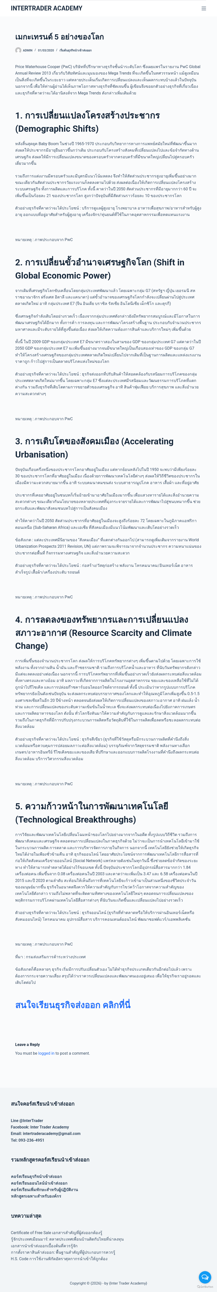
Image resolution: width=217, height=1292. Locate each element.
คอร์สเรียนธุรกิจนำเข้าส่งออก (36, 1176)
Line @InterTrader (27, 1120)
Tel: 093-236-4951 (28, 1140)
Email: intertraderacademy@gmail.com (46, 1133)
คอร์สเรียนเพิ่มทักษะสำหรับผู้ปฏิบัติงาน (44, 1189)
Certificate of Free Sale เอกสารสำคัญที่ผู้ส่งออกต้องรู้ (57, 1232)
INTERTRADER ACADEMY (46, 8)
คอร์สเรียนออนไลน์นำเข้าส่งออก (39, 1183)
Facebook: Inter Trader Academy (40, 1127)
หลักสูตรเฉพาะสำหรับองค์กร (36, 1196)
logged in (46, 1053)
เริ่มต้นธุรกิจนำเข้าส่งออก (75, 50)
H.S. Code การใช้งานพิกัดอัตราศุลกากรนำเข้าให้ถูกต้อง (59, 1258)
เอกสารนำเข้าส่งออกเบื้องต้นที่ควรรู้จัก (44, 1246)
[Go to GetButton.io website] (205, 1287)
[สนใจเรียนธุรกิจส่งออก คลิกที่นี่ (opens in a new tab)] (72, 1005)
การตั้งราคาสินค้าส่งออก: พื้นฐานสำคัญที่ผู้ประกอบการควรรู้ (63, 1252)
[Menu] (204, 8)
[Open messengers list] (205, 1277)
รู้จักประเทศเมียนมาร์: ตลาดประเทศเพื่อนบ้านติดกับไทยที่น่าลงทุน (67, 1239)
